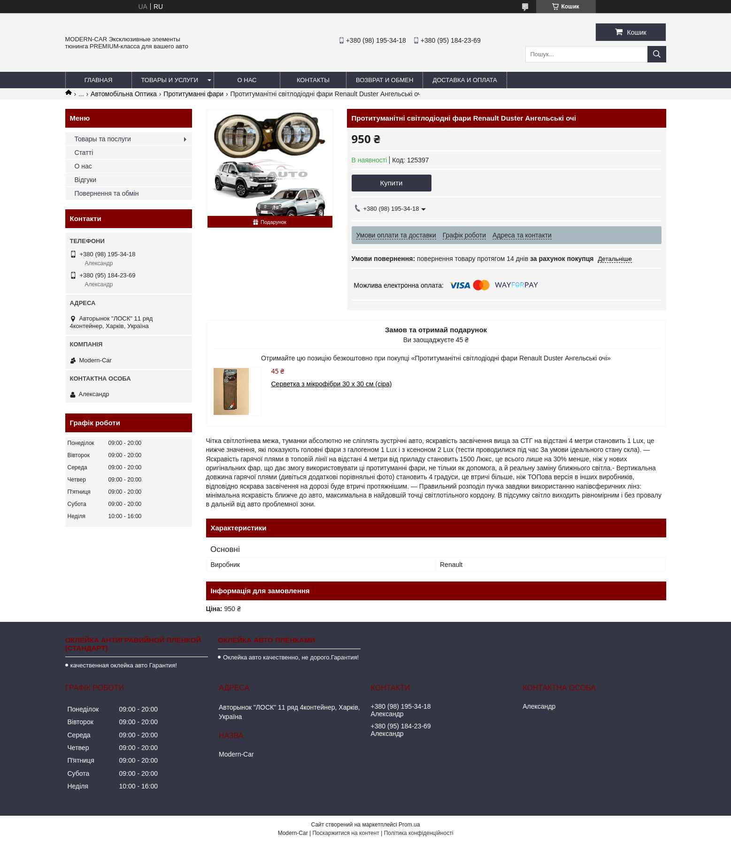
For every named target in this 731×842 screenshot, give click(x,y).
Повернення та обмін (107, 193)
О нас (247, 80)
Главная (99, 80)
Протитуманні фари (193, 94)
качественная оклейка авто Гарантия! (123, 665)
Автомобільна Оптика (124, 94)
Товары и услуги (170, 80)
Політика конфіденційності (419, 833)
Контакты (313, 80)
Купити (391, 183)
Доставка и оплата (464, 80)
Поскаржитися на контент (345, 833)
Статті (84, 152)
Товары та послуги (103, 139)
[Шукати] (656, 54)
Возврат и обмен (384, 80)
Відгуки (86, 180)
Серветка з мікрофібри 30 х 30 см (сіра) (331, 384)
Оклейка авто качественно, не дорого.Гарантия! (291, 657)
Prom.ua (409, 824)
